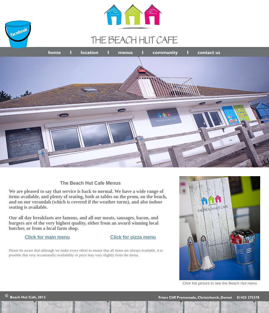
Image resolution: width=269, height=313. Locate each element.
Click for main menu (47, 237)
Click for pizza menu (133, 237)
